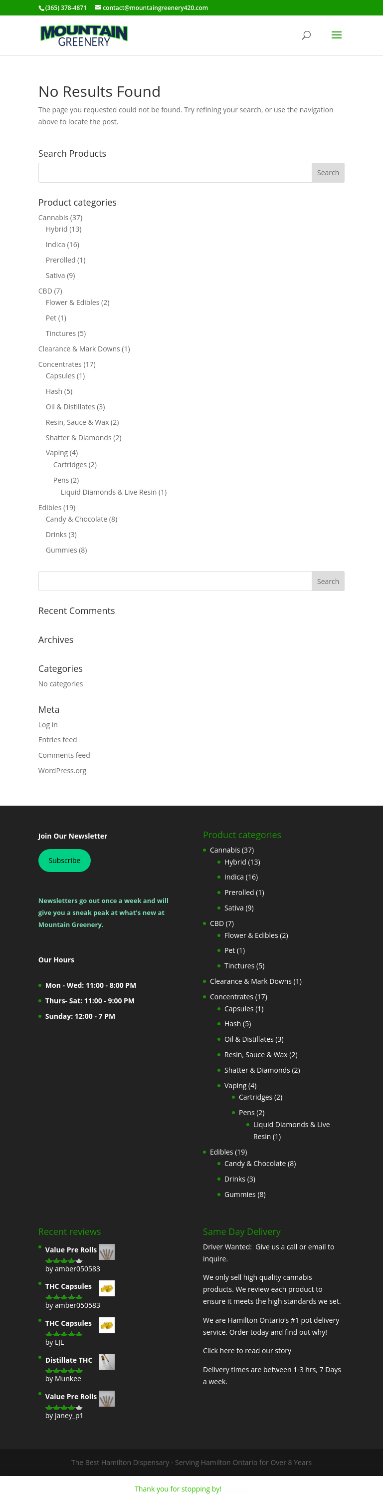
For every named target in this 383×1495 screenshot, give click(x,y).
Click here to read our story (247, 1350)
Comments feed (64, 755)
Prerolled (61, 260)
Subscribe (64, 860)
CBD (45, 291)
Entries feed (57, 739)
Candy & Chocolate (76, 519)
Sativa (55, 275)
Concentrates (60, 364)
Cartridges (70, 464)
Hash (54, 391)
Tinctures (61, 333)
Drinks (56, 534)
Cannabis (53, 217)
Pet (51, 317)
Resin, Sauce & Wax (77, 422)
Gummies (61, 550)
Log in (48, 724)
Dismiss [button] (235, 1489)
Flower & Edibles (73, 302)
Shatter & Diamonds (79, 437)
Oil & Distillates (70, 406)
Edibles (50, 507)
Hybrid (57, 229)
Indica (55, 244)
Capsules (60, 375)
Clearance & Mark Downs (79, 348)
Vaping (57, 452)
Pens (61, 480)
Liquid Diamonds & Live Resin (109, 492)
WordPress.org (62, 770)
